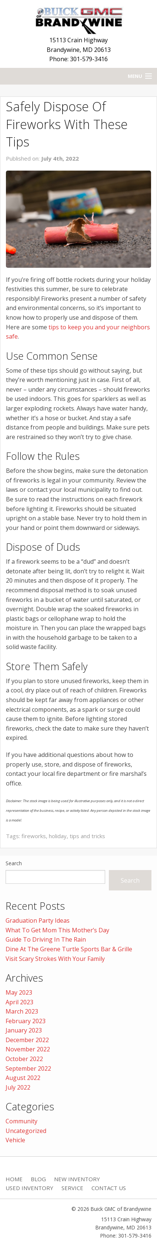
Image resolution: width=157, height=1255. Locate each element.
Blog (38, 1179)
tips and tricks (87, 836)
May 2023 (19, 992)
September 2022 (28, 1068)
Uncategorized (26, 1131)
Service (72, 1188)
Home (14, 1179)
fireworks (33, 836)
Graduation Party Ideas (38, 920)
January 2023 (24, 1030)
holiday (58, 836)
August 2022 (23, 1078)
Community (21, 1121)
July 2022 (18, 1087)
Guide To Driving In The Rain (46, 939)
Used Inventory (29, 1188)
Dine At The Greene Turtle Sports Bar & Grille (69, 949)
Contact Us (108, 1188)
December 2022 (27, 1040)
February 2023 (26, 1021)
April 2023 (19, 1002)
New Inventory (77, 1179)
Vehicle (15, 1140)
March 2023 (22, 1011)
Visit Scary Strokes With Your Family (55, 959)
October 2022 (24, 1059)
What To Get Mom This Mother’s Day (57, 930)
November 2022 (28, 1049)
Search (14, 863)
